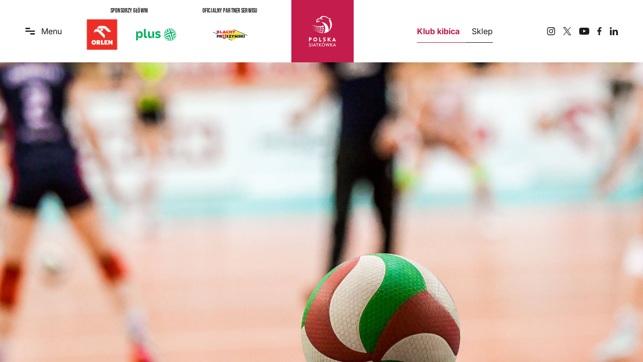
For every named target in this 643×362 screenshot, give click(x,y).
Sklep (482, 31)
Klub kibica (438, 31)
